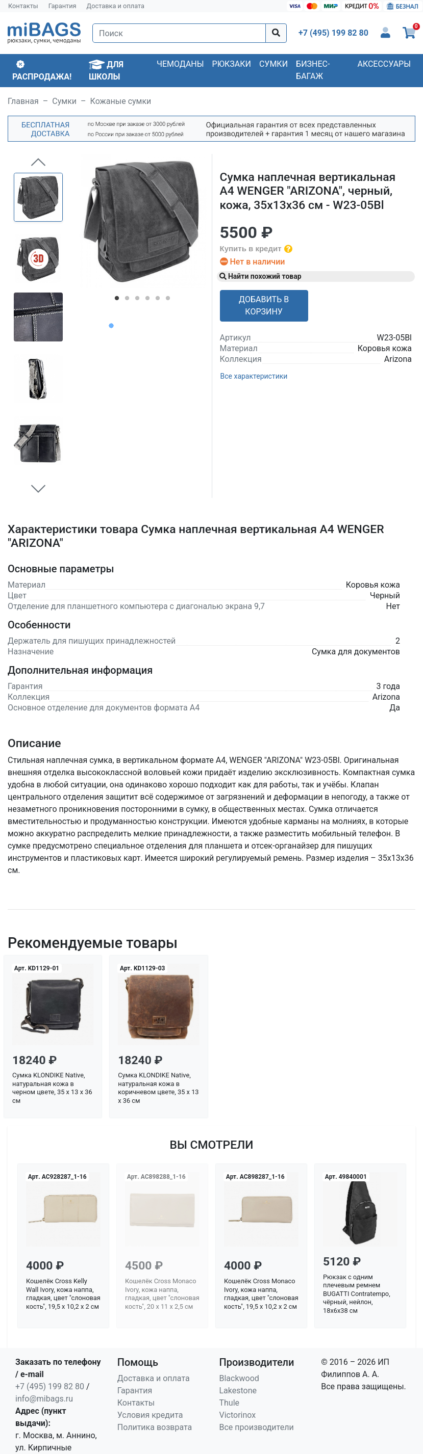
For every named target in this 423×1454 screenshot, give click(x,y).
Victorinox (237, 1415)
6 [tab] (168, 300)
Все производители (256, 1427)
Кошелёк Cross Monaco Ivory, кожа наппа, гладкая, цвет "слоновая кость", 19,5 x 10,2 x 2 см (261, 1293)
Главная (23, 101)
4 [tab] (147, 300)
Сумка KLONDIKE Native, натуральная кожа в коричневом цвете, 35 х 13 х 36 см (158, 1087)
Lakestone (238, 1390)
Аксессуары (384, 64)
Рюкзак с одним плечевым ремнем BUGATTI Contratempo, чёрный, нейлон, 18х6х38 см (356, 1294)
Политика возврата (154, 1427)
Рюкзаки (231, 64)
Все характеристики (254, 376)
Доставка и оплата (116, 6)
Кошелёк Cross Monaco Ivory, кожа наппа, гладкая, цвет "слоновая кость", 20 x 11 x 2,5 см (162, 1293)
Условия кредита (150, 1415)
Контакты (23, 6)
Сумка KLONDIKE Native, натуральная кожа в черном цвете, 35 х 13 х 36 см (52, 1087)
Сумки (273, 64)
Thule (229, 1403)
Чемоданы (180, 64)
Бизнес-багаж (313, 70)
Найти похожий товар (260, 276)
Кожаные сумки (121, 101)
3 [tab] (137, 300)
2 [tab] (127, 300)
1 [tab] (117, 300)
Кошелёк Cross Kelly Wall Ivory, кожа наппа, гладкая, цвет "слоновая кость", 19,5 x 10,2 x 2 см (63, 1293)
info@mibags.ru (44, 1399)
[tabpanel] (142, 221)
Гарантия (62, 6)
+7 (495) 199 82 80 (49, 1386)
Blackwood (239, 1378)
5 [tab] (158, 300)
